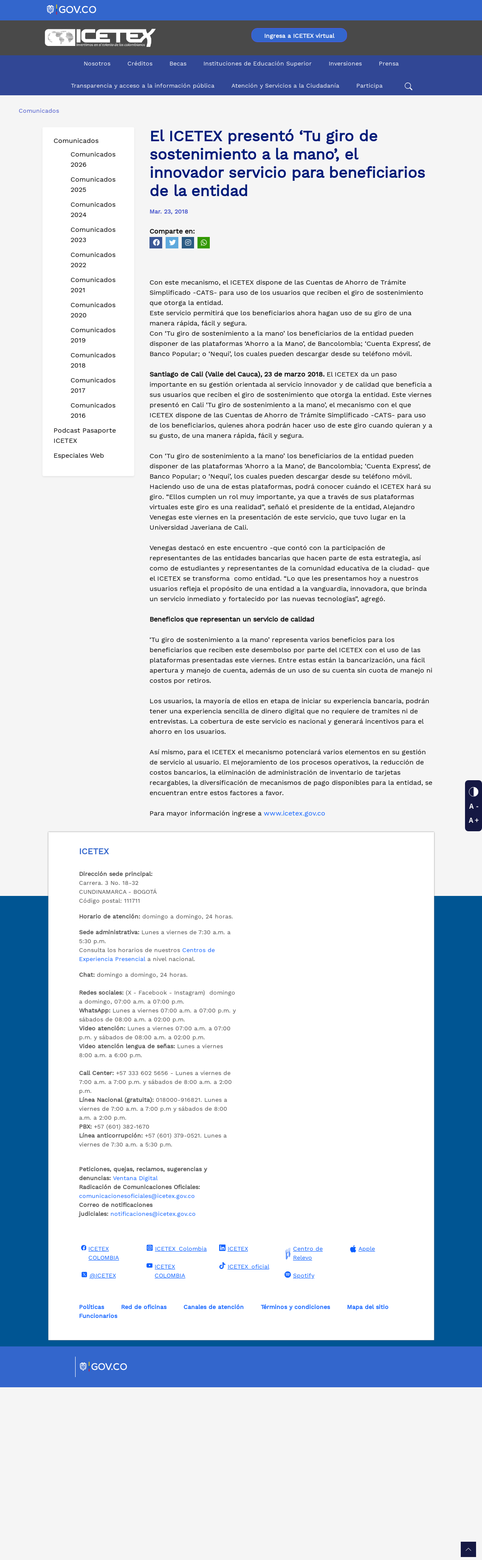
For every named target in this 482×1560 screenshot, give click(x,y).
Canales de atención (213, 1479)
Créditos (139, 63)
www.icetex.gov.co (293, 986)
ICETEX (232, 1421)
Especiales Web (79, 455)
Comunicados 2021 (93, 285)
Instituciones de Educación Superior (257, 63)
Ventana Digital (135, 1350)
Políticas (91, 1479)
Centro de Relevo (302, 1426)
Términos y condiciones (295, 1479)
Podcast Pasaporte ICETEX (85, 435)
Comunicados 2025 (93, 184)
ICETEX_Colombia (175, 1421)
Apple (361, 1421)
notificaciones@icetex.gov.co (153, 1386)
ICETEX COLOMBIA (99, 1425)
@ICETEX (97, 1448)
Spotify (298, 1448)
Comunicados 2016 (93, 410)
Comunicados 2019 (93, 335)
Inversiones (345, 63)
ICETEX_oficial (243, 1439)
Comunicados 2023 (93, 234)
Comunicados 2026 (93, 159)
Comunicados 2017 (93, 385)
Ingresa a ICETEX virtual (299, 35)
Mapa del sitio (368, 1479)
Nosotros (97, 63)
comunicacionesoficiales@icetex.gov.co (137, 1368)
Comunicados (76, 141)
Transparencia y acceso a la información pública (142, 85)
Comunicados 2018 (93, 360)
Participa (369, 85)
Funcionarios (98, 1488)
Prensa (389, 63)
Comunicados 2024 (93, 209)
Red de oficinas (143, 1479)
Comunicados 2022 (93, 260)
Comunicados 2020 (93, 310)
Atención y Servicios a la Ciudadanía (285, 85)
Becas (177, 63)
